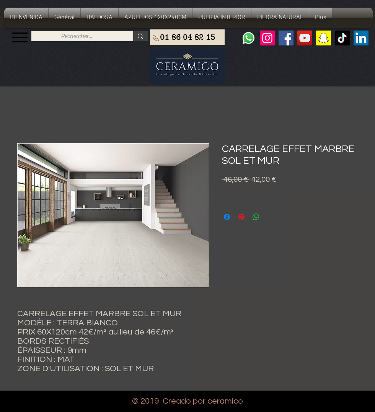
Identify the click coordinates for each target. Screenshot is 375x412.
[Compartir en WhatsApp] (256, 216)
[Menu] (19, 37)
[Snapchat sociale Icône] (323, 38)
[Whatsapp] (248, 38)
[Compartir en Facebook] (227, 216)
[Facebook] (286, 38)
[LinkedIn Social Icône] (361, 38)
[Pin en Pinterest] (241, 216)
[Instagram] (267, 38)
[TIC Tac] (342, 38)
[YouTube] (304, 38)
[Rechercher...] (76, 36)
